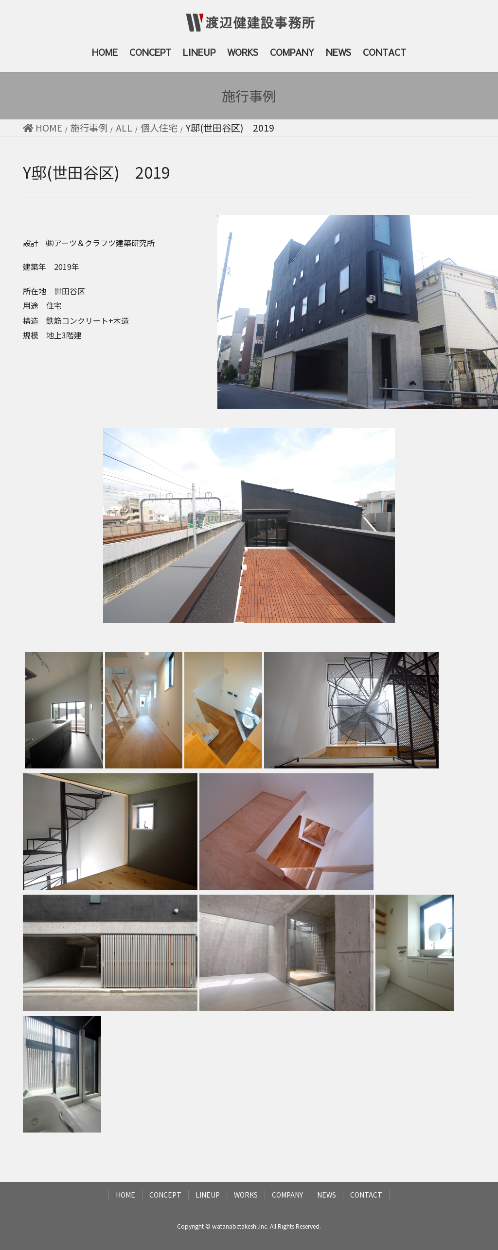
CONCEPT (165, 1195)
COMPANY (287, 1195)
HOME (125, 1195)
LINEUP (208, 1195)
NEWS (326, 1195)
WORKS (246, 1195)
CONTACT (366, 1195)
